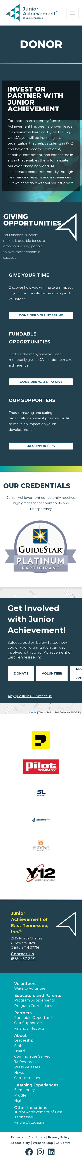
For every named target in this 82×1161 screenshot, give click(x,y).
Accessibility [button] (20, 1142)
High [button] (18, 1101)
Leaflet (33, 712)
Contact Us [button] (22, 954)
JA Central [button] (64, 1142)
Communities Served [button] (32, 1056)
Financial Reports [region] (29, 1028)
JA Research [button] (25, 1062)
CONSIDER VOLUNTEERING (41, 315)
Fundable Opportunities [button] (35, 1018)
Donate (21, 673)
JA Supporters (41, 446)
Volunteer (52, 673)
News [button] (19, 1073)
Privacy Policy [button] (59, 1137)
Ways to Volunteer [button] (30, 988)
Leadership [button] (23, 1040)
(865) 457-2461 (23, 959)
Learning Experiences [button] (36, 1085)
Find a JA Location (29, 1122)
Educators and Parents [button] (37, 996)
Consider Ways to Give (41, 382)
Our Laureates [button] (27, 1078)
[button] (30, 1152)
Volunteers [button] (25, 984)
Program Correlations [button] (33, 1006)
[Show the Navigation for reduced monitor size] (72, 13)
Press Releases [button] (27, 1067)
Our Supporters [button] (28, 1023)
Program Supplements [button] (34, 1000)
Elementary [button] (24, 1090)
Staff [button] (18, 1046)
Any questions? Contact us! (30, 696)
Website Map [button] (43, 1142)
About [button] (20, 1036)
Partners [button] (23, 1013)
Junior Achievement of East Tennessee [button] (38, 1114)
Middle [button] (20, 1095)
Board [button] (19, 1051)
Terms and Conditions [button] (27, 1137)
